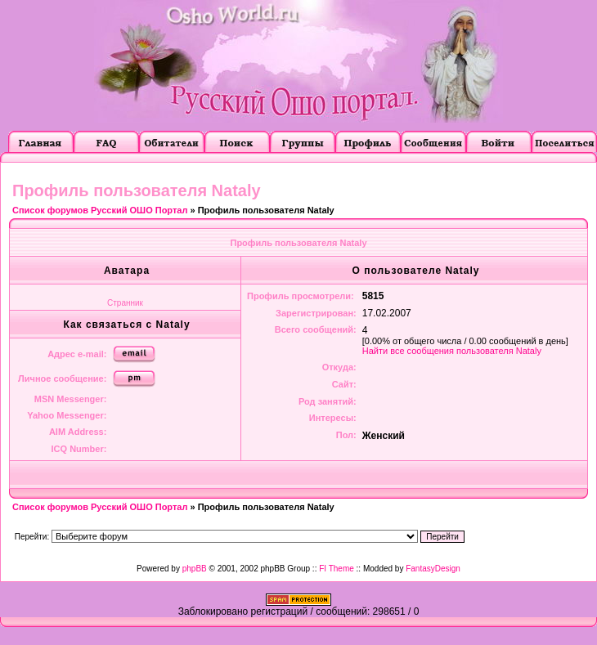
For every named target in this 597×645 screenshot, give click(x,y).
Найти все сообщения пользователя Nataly (451, 351)
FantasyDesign (433, 568)
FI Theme (336, 568)
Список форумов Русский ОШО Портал (99, 210)
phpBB (194, 568)
